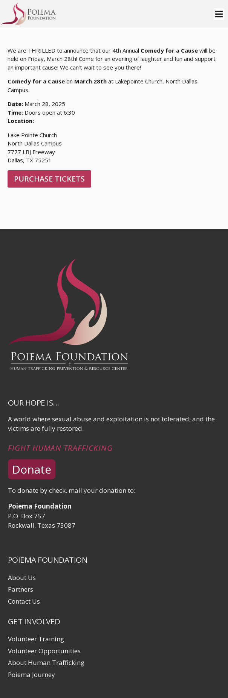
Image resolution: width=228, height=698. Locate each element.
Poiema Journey (31, 674)
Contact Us (24, 601)
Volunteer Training (36, 638)
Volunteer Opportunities (44, 651)
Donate (31, 469)
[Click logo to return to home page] (28, 22)
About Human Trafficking (46, 662)
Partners (20, 589)
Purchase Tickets (49, 179)
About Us (22, 577)
